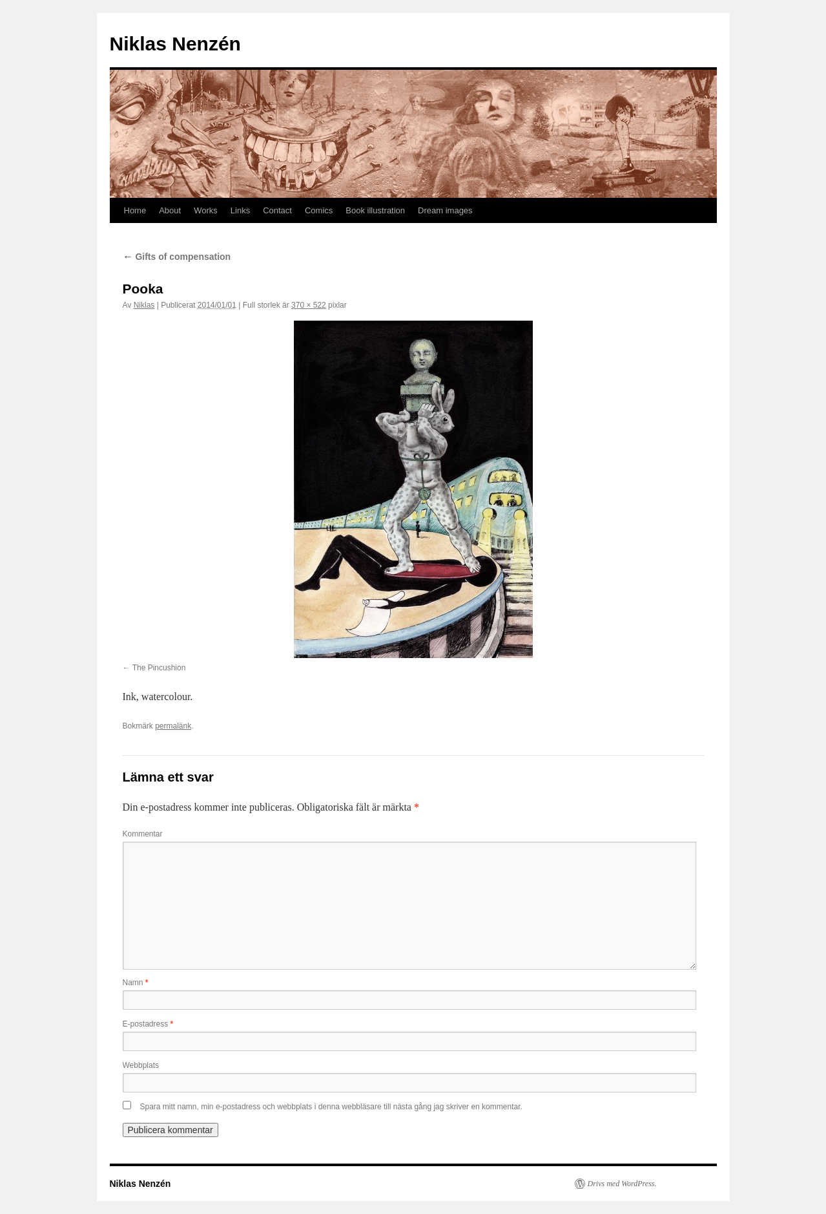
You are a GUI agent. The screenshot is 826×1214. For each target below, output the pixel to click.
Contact (277, 210)
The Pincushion (159, 667)
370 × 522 (308, 305)
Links (240, 210)
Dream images (445, 210)
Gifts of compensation (177, 256)
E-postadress (148, 1023)
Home (135, 210)
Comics (319, 210)
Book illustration (375, 210)
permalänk (173, 725)
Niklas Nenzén (175, 43)
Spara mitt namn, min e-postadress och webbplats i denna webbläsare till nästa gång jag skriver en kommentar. (331, 1106)
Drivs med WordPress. (622, 1183)
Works (206, 210)
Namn (136, 982)
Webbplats (141, 1065)
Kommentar (143, 833)
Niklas (144, 305)
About (170, 210)
